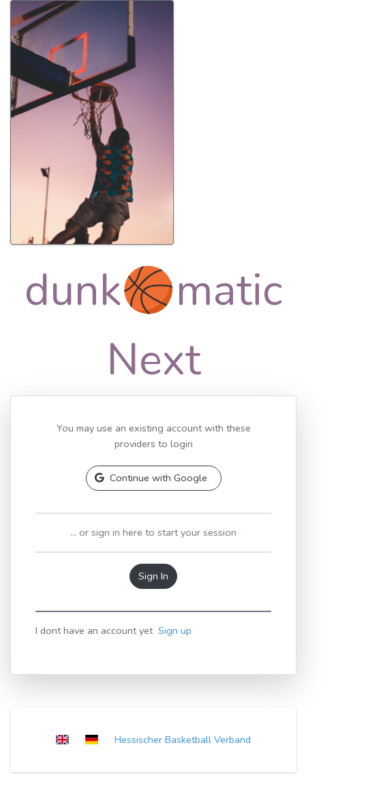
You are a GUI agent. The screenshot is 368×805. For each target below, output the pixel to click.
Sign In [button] (153, 576)
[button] (153, 478)
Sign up (174, 630)
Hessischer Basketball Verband (182, 739)
